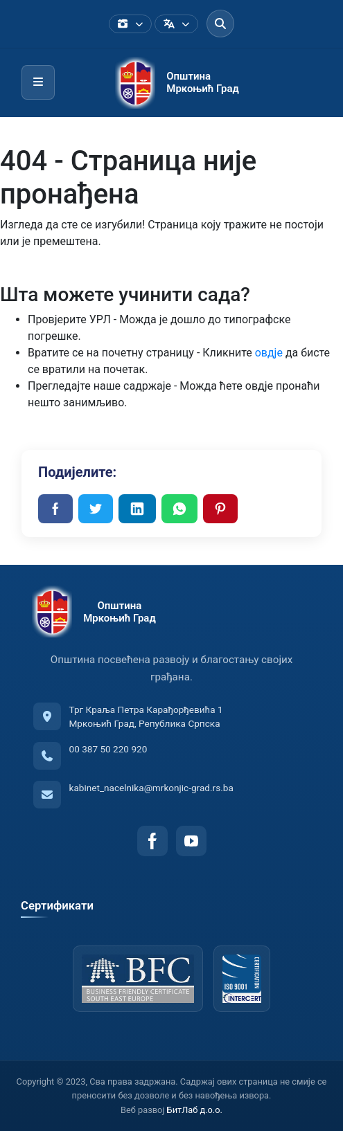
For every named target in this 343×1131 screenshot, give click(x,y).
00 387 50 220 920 (108, 748)
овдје (269, 352)
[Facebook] (152, 841)
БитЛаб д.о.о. (194, 1110)
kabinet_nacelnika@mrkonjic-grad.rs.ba (151, 787)
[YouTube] (191, 841)
